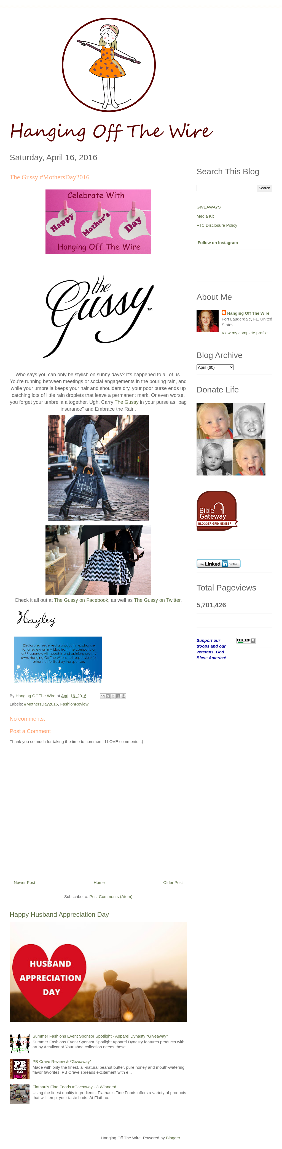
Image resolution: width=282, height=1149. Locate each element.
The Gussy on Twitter (157, 600)
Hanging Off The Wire (248, 313)
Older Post (173, 882)
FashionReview (74, 704)
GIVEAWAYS (209, 207)
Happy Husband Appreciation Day (59, 914)
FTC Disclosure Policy (217, 225)
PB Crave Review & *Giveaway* (62, 1061)
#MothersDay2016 (41, 704)
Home (99, 882)
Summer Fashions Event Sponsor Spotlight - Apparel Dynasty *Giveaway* (100, 1036)
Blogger (173, 1137)
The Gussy (127, 402)
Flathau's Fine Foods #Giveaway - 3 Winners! (74, 1086)
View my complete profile (244, 332)
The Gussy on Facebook (81, 600)
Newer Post (24, 882)
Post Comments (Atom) (110, 896)
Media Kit (205, 216)
